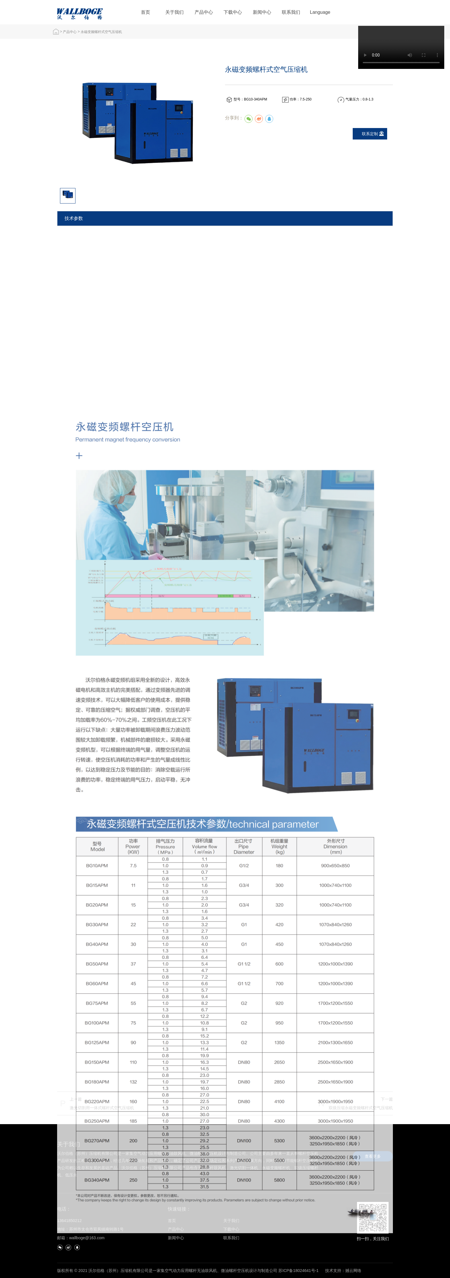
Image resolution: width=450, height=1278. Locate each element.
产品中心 (204, 12)
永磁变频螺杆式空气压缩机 (101, 32)
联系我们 (291, 12)
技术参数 (74, 218)
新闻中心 (262, 12)
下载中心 (233, 12)
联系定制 (370, 133)
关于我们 (174, 12)
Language (320, 12)
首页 (145, 12)
